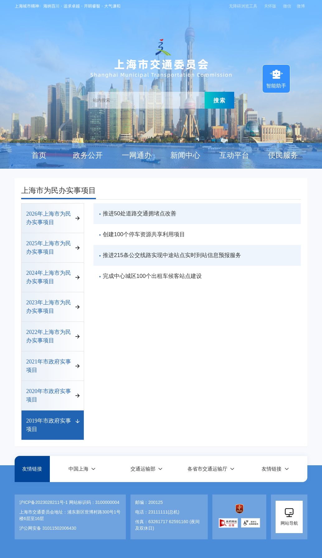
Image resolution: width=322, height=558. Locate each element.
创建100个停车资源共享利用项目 (144, 234)
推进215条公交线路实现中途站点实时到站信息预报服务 (172, 255)
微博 (301, 6)
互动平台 (234, 155)
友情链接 (32, 468)
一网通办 (137, 155)
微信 (287, 6)
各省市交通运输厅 (207, 468)
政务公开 (88, 155)
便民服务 (283, 155)
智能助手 (276, 78)
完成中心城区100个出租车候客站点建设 (152, 276)
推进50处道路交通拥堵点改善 (139, 213)
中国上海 (78, 468)
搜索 (219, 100)
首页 (38, 155)
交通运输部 (142, 468)
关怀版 (270, 6)
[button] (82, 468)
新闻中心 (185, 155)
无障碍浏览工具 (243, 6)
